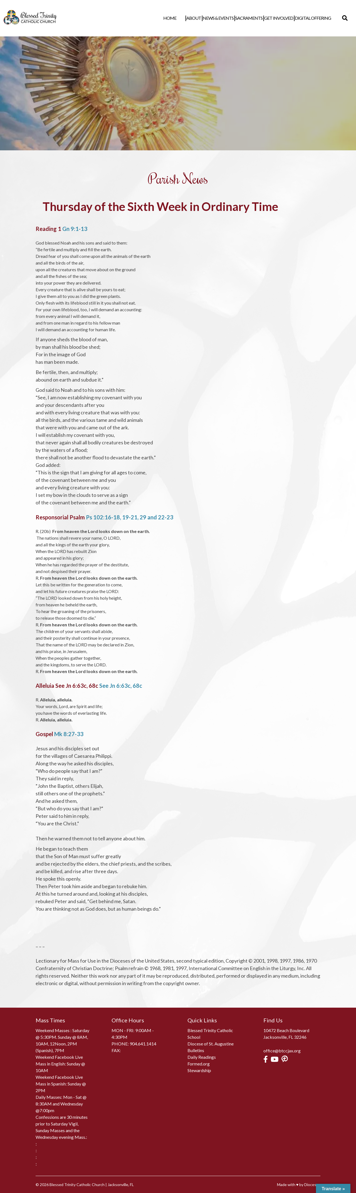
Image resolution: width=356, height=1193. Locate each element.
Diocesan (312, 1184)
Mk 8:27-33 (68, 734)
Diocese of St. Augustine (210, 1043)
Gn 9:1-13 (74, 228)
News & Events (226, 18)
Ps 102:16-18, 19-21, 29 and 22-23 (129, 517)
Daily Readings (201, 1057)
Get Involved (287, 18)
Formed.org (198, 1063)
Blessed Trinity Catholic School (210, 1034)
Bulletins (195, 1050)
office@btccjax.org (282, 1050)
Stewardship (199, 1070)
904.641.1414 (143, 1043)
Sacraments (257, 18)
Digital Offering (321, 18)
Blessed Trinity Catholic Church (77, 1184)
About (202, 18)
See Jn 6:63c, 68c (120, 685)
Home (186, 18)
